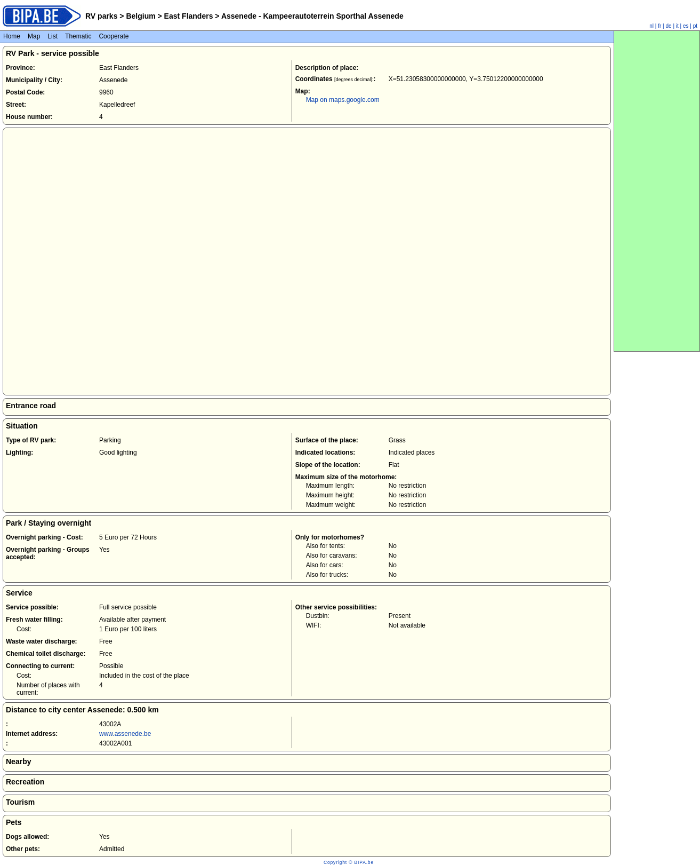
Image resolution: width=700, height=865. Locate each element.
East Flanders (188, 16)
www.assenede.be (125, 733)
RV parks (101, 16)
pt (695, 26)
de (669, 26)
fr (659, 26)
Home (11, 36)
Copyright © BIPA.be (349, 862)
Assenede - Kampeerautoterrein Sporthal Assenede (312, 16)
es (686, 26)
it (677, 26)
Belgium (141, 16)
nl (651, 26)
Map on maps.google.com (343, 100)
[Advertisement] (656, 191)
